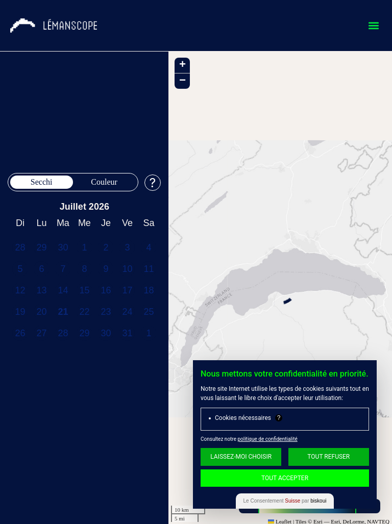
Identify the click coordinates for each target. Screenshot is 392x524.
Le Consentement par (285, 501)
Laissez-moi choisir (241, 456)
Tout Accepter (284, 478)
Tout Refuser (328, 456)
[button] (373, 25)
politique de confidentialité (267, 439)
